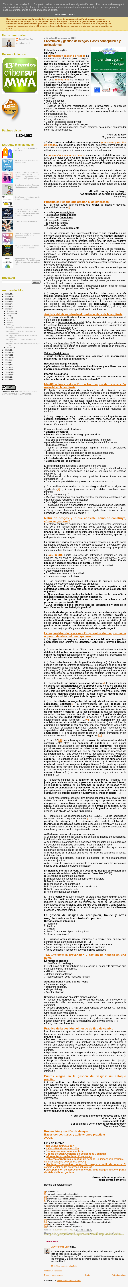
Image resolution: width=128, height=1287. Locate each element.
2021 (7, 306)
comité (72, 1233)
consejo (87, 1233)
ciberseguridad (64, 1233)
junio (9, 318)
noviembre (11, 313)
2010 (7, 372)
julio (8, 316)
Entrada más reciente (53, 1275)
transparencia (119, 1235)
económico (104, 1233)
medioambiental (69, 1235)
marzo (9, 325)
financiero (116, 1233)
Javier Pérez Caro (60, 1247)
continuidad (95, 1233)
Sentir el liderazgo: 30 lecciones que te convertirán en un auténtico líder (27, 236)
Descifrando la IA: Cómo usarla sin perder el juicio (27, 198)
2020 (7, 309)
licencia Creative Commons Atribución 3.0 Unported (19, 393)
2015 (7, 360)
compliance (80, 1233)
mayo (9, 320)
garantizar (53, 1235)
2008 (7, 377)
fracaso (46, 1235)
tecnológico (109, 1235)
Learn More (60, 14)
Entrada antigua (119, 1275)
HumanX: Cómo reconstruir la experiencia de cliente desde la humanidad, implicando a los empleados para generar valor (27, 176)
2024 (7, 299)
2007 (7, 379)
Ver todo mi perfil (23, 43)
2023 (7, 301)
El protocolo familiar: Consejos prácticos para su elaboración (27, 186)
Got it (72, 14)
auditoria (55, 1233)
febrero (10, 347)
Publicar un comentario (53, 1271)
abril (8, 322)
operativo (86, 1235)
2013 (7, 365)
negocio (79, 1235)
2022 (7, 304)
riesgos (102, 1235)
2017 (7, 355)
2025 (7, 296)
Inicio (87, 1275)
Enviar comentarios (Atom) (69, 1280)
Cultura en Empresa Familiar (26, 221)
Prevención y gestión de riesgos (66, 1131)
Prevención (94, 1235)
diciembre (11, 311)
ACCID (48, 1137)
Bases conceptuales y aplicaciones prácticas (75, 1134)
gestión (60, 1235)
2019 (7, 350)
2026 (7, 294)
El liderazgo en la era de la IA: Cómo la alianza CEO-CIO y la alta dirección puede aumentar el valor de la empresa (27, 212)
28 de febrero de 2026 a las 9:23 (64, 1266)
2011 (7, 370)
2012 (7, 367)
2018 (7, 352)
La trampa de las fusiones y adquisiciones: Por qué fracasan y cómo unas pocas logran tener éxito (27, 261)
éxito (110, 1233)
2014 (7, 362)
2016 (7, 357)
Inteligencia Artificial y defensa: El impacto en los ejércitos (27, 247)
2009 (7, 375)
